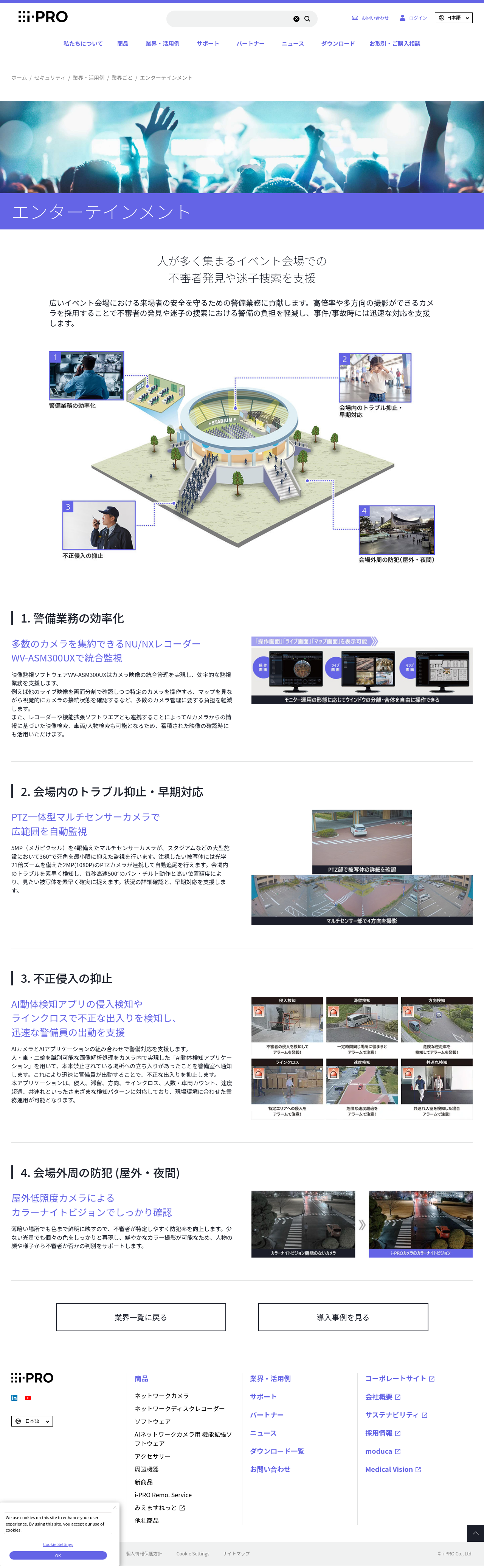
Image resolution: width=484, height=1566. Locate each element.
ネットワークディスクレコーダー (180, 1408)
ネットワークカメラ (162, 1395)
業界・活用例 (163, 43)
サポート (208, 43)
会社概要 (378, 1396)
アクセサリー (153, 1456)
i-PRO (32, 18)
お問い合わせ (270, 1469)
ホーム (19, 77)
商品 (123, 43)
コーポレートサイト (396, 1378)
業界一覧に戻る (141, 1317)
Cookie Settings (193, 1553)
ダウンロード (338, 43)
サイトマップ (236, 1553)
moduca (378, 1451)
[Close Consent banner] (114, 1507)
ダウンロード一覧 (277, 1451)
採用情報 (378, 1432)
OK (58, 1555)
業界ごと (122, 77)
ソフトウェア (153, 1421)
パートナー (250, 43)
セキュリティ (49, 77)
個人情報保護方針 (144, 1553)
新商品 (144, 1481)
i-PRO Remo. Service (163, 1494)
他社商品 (147, 1520)
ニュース (293, 43)
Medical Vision (389, 1469)
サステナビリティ (392, 1414)
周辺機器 (147, 1468)
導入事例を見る (343, 1317)
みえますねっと (156, 1507)
